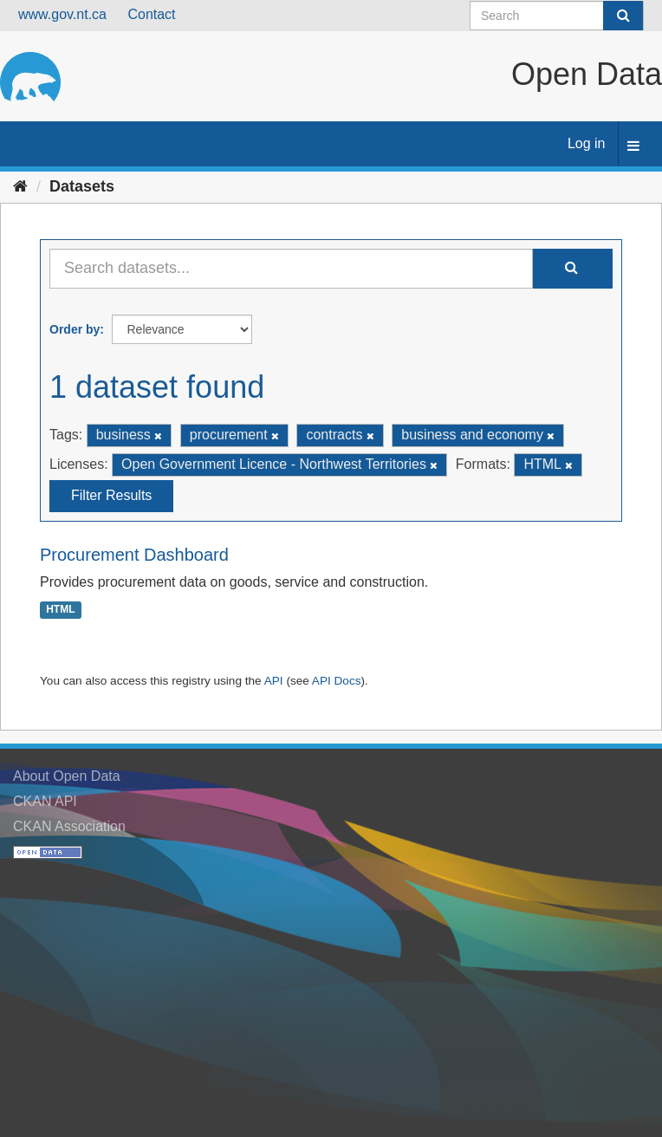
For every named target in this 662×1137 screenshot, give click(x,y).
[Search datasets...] (291, 269)
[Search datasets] (557, 15)
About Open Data (66, 776)
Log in (587, 143)
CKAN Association (69, 826)
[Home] (20, 186)
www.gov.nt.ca (62, 14)
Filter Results (111, 495)
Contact (151, 14)
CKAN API (45, 801)
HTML (60, 609)
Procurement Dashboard (134, 554)
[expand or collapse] (633, 147)
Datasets (81, 186)
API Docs (336, 680)
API (273, 680)
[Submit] (623, 15)
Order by (74, 329)
